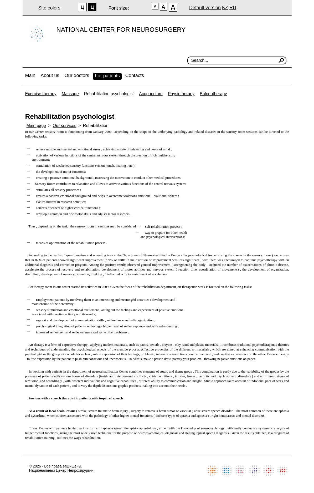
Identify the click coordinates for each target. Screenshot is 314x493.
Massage (70, 94)
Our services (64, 125)
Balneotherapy (213, 94)
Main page (36, 125)
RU (232, 7)
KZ (225, 7)
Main (30, 75)
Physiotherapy (181, 94)
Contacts (134, 75)
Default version (205, 7)
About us (50, 75)
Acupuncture (151, 94)
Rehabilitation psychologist (109, 94)
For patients (107, 75)
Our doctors (77, 75)
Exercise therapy (40, 94)
